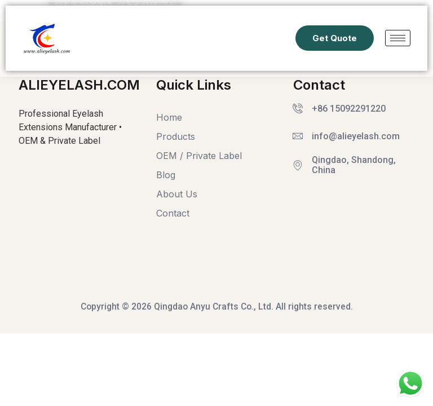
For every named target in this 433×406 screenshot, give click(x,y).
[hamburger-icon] (397, 38)
